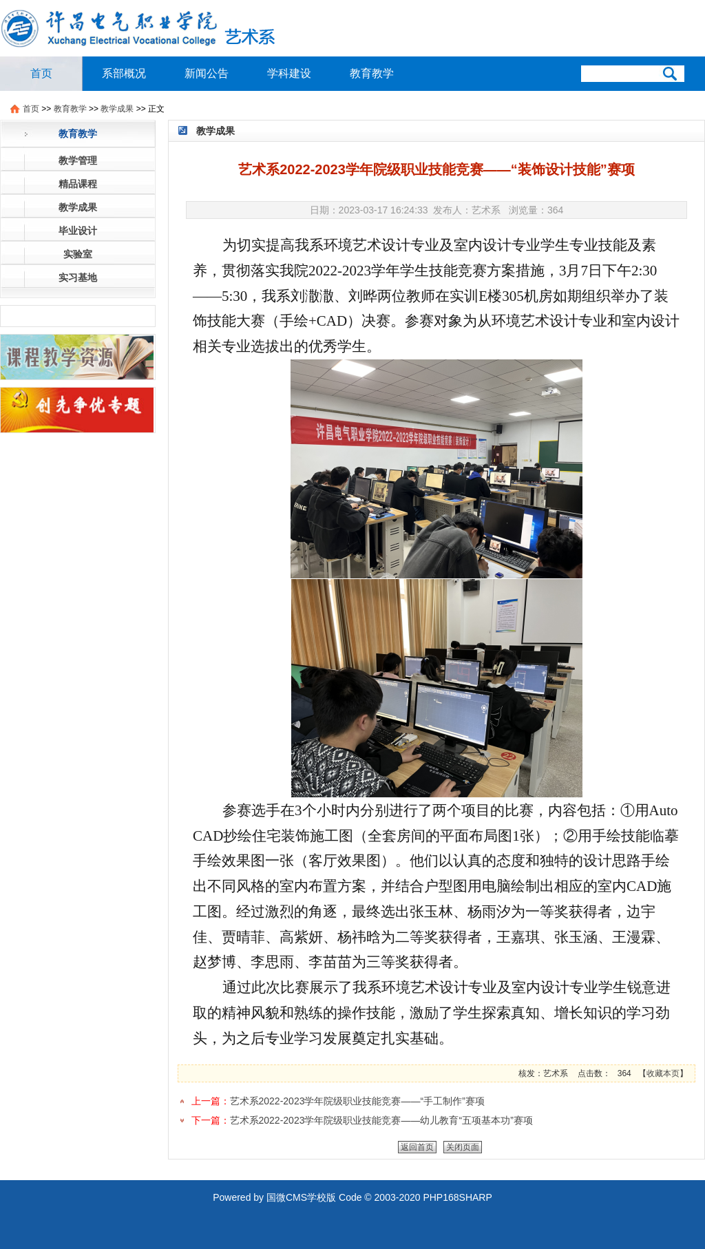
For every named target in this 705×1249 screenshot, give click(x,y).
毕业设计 (78, 230)
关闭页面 (462, 1147)
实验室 (77, 254)
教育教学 (372, 73)
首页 (41, 73)
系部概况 (124, 73)
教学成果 (117, 109)
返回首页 (417, 1147)
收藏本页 (663, 1073)
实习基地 (78, 277)
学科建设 (289, 73)
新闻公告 (207, 73)
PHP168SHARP (457, 1197)
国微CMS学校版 (301, 1197)
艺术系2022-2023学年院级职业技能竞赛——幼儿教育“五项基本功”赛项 (381, 1120)
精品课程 (78, 183)
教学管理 (78, 160)
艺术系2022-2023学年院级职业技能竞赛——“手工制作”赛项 (357, 1100)
